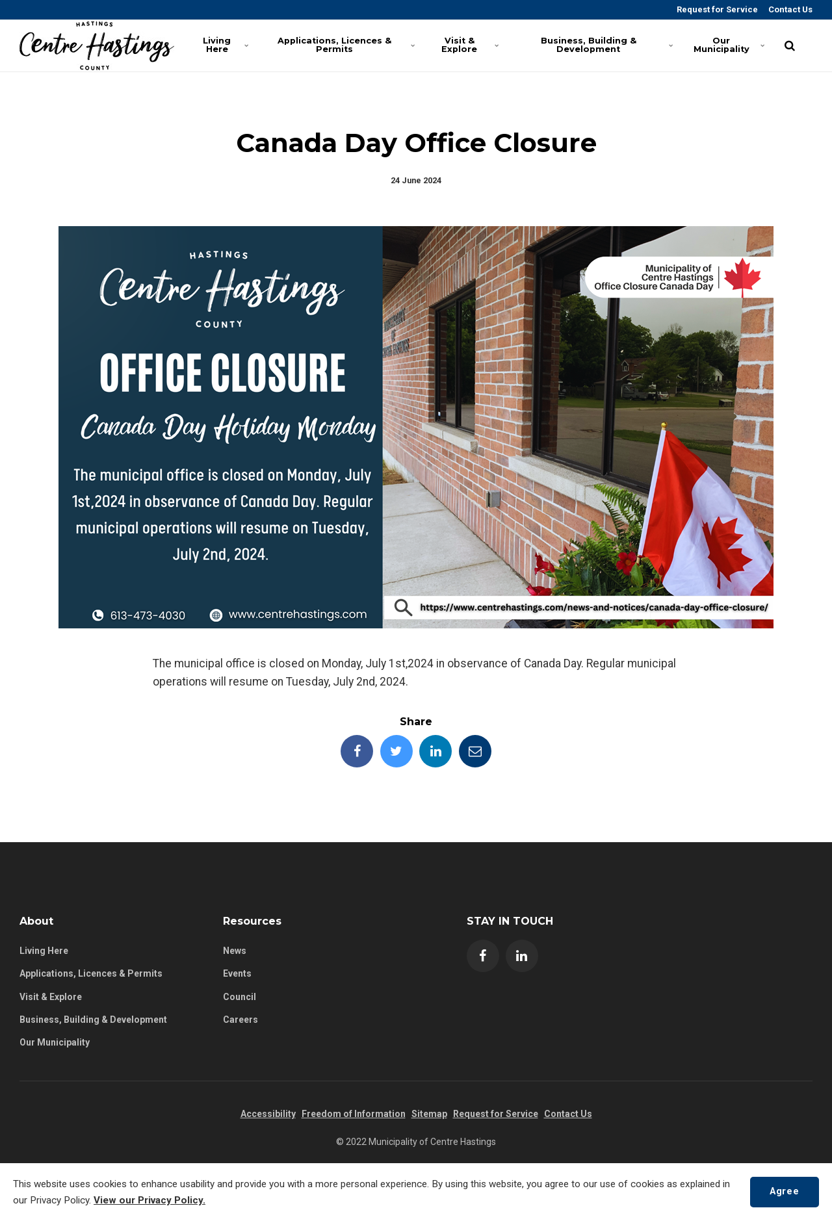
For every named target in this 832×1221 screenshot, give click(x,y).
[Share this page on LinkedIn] (435, 751)
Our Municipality (729, 45)
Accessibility (268, 1114)
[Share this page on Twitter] (396, 751)
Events (237, 973)
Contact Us (789, 9)
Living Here (225, 45)
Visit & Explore (469, 45)
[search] (789, 45)
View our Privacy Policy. (149, 1200)
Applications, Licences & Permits (344, 45)
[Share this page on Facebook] (357, 751)
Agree (784, 1191)
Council (239, 997)
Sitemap (429, 1114)
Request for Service (716, 9)
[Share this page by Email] (475, 751)
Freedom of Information (354, 1114)
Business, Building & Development (605, 45)
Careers (240, 1019)
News (234, 950)
